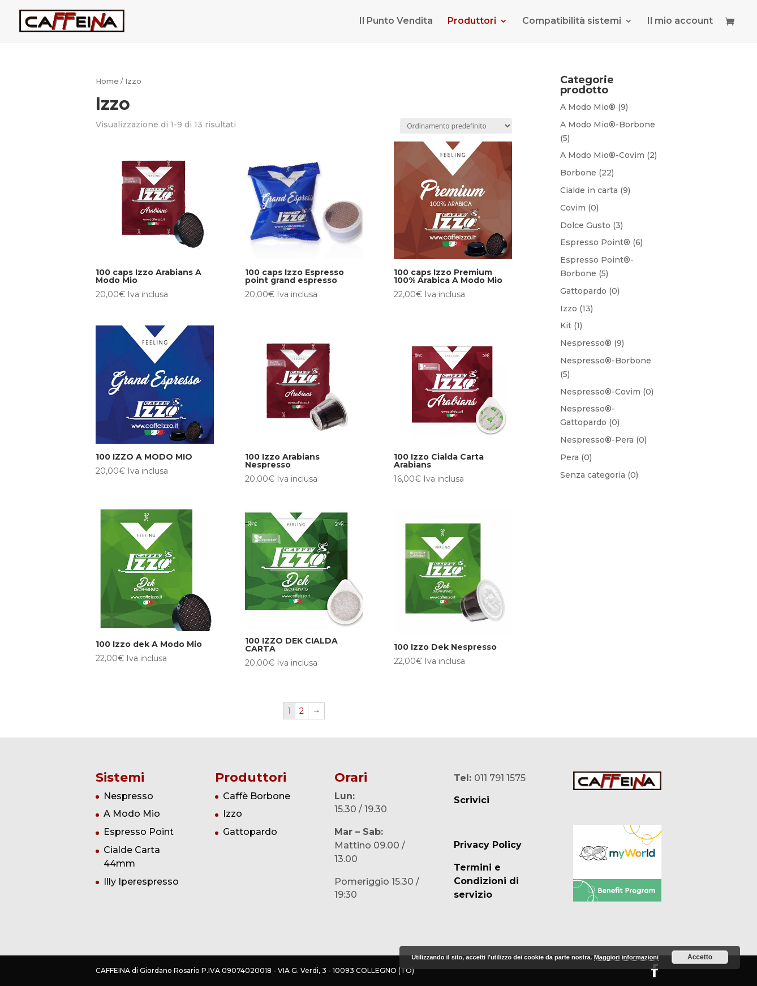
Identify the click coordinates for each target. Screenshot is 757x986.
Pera (569, 457)
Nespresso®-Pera (597, 440)
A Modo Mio (132, 813)
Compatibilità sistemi (571, 21)
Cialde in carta (589, 190)
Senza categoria (592, 475)
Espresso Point (139, 831)
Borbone (578, 173)
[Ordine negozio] (456, 126)
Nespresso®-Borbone (605, 360)
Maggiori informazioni (626, 957)
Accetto (699, 957)
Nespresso (128, 796)
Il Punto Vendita (396, 21)
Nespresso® (586, 343)
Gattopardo (583, 291)
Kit (565, 325)
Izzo (568, 308)
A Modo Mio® (588, 107)
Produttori (472, 21)
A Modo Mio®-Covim (602, 155)
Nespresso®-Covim (600, 392)
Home (107, 81)
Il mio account (680, 21)
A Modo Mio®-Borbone (607, 124)
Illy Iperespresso (141, 881)
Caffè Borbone (256, 796)
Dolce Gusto (585, 225)
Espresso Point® (595, 242)
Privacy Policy (488, 844)
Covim (573, 208)
